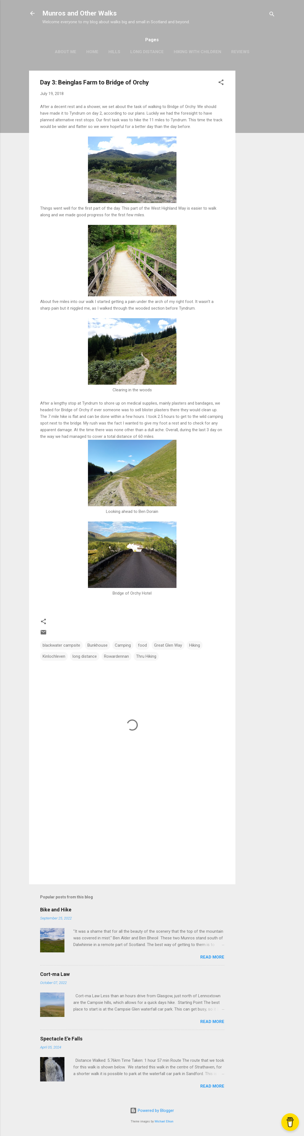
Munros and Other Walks (79, 13)
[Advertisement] (257, 154)
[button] (221, 83)
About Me (65, 51)
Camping (123, 645)
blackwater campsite (61, 645)
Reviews (240, 51)
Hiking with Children (197, 51)
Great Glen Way (168, 645)
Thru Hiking (146, 656)
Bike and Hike (55, 910)
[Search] (272, 15)
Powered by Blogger (152, 1110)
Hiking (194, 645)
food (142, 645)
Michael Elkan (164, 1121)
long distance (84, 656)
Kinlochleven (54, 656)
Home (92, 51)
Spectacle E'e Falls (61, 1039)
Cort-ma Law (55, 974)
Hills (114, 51)
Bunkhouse (97, 645)
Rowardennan (116, 656)
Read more (212, 957)
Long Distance (147, 51)
